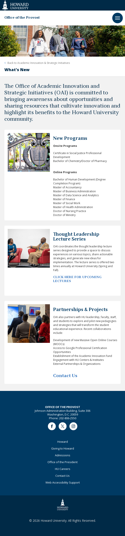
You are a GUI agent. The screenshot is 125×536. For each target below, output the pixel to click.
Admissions (62, 455)
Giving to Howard (62, 448)
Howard (62, 442)
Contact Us (62, 476)
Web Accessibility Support (62, 482)
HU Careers (62, 469)
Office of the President (62, 462)
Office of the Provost (22, 18)
